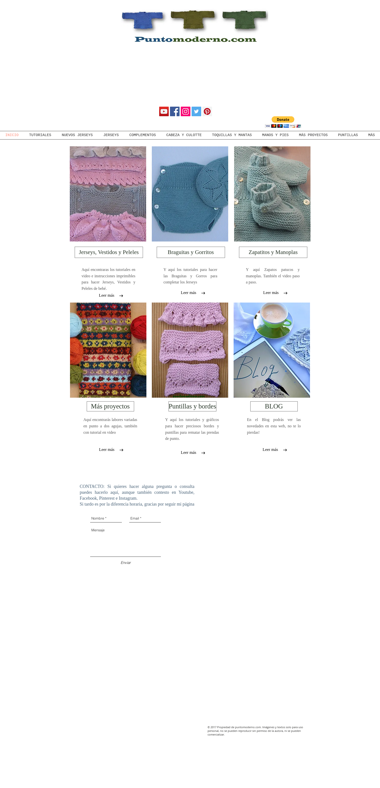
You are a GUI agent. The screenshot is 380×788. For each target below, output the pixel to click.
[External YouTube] (261, 506)
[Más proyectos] (110, 406)
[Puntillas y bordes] (193, 406)
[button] (283, 122)
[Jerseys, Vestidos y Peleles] (109, 252)
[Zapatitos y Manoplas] (273, 252)
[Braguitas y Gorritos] (191, 252)
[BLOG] (274, 406)
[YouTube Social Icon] (164, 111)
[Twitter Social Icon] (196, 111)
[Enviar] (126, 562)
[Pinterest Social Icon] (207, 111)
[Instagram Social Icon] (185, 111)
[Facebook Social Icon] (175, 111)
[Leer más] (107, 295)
